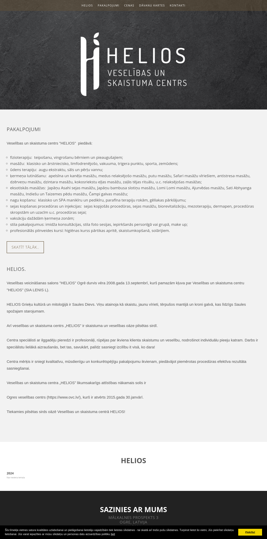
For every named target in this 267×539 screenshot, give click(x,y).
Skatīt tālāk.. (25, 247)
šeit (113, 534)
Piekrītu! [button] (250, 532)
